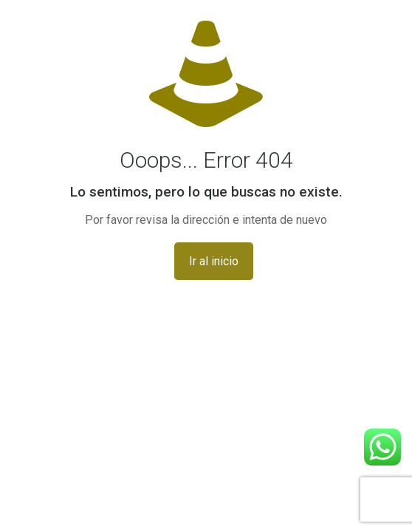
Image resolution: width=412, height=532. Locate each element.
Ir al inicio (213, 261)
